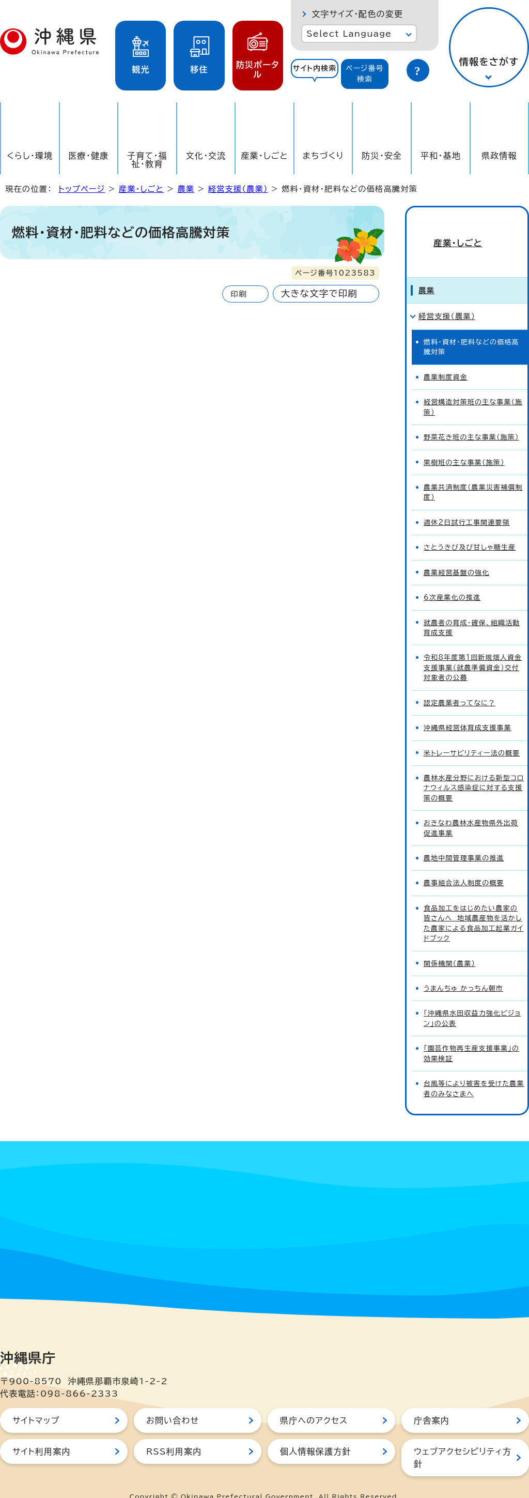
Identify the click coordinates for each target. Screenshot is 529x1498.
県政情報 (499, 156)
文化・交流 (206, 156)
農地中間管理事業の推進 (464, 839)
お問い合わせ (172, 1402)
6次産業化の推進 (452, 579)
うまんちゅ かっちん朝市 (463, 969)
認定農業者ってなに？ (459, 684)
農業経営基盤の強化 (456, 554)
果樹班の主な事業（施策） (464, 444)
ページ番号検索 (365, 74)
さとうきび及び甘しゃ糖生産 (470, 528)
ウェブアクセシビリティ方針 (462, 1439)
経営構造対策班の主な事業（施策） (473, 388)
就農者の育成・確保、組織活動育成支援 (472, 609)
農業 (185, 189)
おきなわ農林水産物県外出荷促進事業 (471, 809)
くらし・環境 (30, 156)
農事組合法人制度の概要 (464, 864)
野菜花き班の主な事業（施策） (471, 418)
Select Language (349, 33)
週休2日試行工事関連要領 (467, 504)
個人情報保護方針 (315, 1433)
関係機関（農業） (449, 945)
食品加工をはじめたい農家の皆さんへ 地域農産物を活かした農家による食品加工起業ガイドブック (473, 904)
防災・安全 (382, 156)
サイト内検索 (315, 68)
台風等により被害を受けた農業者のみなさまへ (474, 1070)
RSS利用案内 (173, 1433)
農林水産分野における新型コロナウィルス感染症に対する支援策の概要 (474, 769)
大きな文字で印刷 (319, 293)
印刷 (238, 294)
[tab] (314, 74)
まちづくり (323, 156)
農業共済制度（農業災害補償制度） (473, 473)
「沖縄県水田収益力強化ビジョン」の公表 (472, 1000)
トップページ (81, 189)
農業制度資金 (446, 358)
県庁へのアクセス (314, 1402)
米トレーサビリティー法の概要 (472, 734)
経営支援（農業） (238, 189)
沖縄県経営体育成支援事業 (467, 709)
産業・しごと (264, 156)
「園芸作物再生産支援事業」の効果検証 (471, 1034)
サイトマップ (35, 1402)
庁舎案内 (431, 1402)
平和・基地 (441, 156)
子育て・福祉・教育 (147, 160)
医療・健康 (88, 156)
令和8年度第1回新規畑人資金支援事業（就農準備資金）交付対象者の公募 (473, 649)
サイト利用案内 (41, 1433)
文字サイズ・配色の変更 (357, 14)
